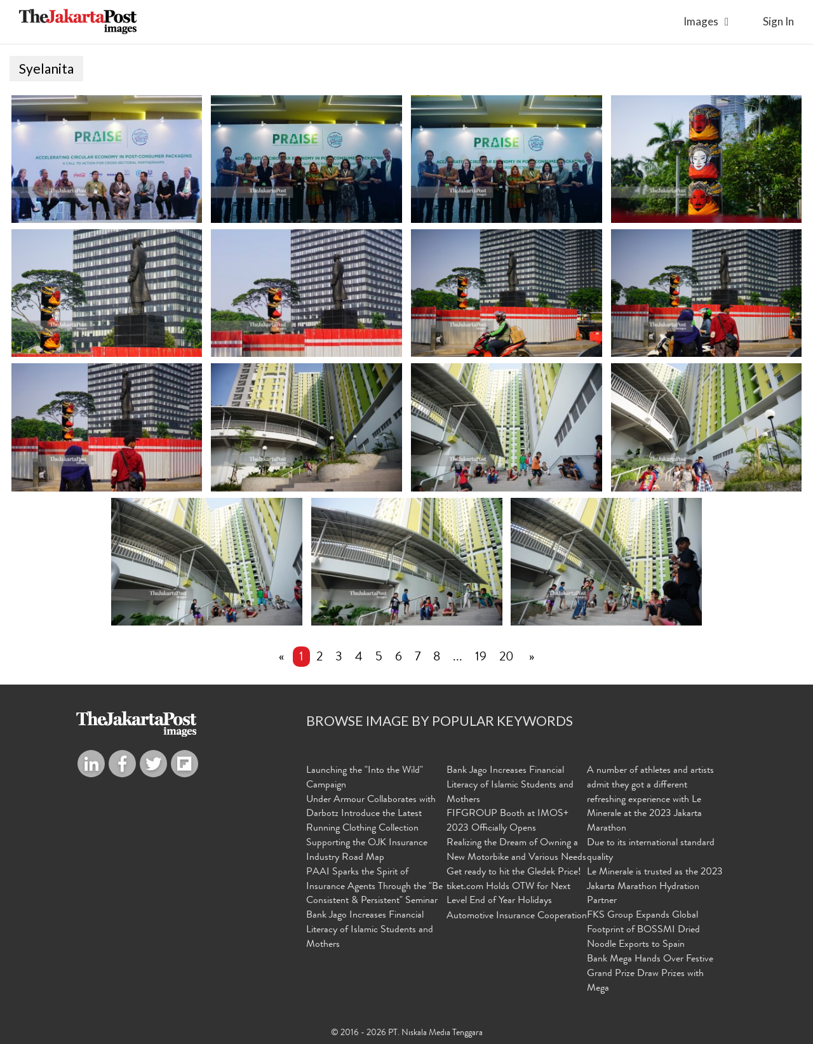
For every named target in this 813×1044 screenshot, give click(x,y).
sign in (778, 21)
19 (481, 658)
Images (700, 21)
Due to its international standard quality (651, 850)
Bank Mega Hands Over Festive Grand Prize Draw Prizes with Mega (650, 974)
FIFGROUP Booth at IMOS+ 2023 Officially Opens (507, 821)
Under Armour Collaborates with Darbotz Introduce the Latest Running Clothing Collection (371, 814)
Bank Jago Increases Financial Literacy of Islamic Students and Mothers (369, 930)
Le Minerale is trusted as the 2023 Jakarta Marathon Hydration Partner (655, 887)
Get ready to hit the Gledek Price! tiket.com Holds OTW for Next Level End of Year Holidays (514, 887)
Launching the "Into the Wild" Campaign (364, 778)
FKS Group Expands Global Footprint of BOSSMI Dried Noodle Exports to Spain (643, 930)
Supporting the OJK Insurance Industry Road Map (366, 850)
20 (506, 658)
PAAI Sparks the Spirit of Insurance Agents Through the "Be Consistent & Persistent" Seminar (374, 887)
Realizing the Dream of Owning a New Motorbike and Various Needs (516, 850)
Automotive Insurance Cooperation (517, 916)
